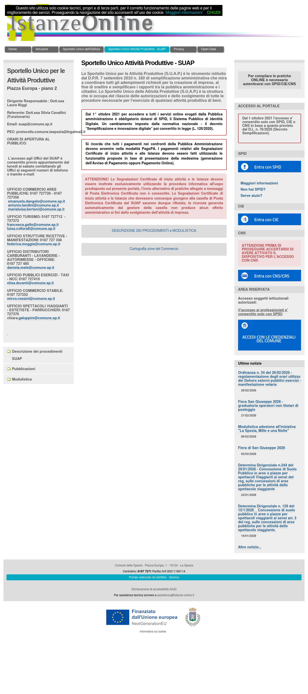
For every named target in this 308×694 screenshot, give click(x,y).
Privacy (179, 49)
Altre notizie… (249, 547)
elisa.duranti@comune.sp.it (30, 283)
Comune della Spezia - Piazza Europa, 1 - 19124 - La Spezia (154, 565)
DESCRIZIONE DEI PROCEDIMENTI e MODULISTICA (154, 231)
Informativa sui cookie (153, 631)
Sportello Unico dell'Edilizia (81, 49)
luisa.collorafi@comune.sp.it (31, 229)
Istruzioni (42, 49)
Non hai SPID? (253, 189)
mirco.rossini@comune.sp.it (31, 299)
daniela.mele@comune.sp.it (30, 268)
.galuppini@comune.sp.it (39, 318)
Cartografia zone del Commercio (154, 249)
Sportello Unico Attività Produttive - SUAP (137, 49)
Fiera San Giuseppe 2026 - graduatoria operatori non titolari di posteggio (268, 406)
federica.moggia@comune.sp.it (33, 244)
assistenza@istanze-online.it (175, 595)
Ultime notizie (250, 363)
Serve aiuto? (251, 196)
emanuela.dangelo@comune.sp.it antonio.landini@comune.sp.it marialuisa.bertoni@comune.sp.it (36, 205)
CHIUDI (213, 13)
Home (12, 49)
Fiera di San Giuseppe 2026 (261, 448)
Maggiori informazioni (259, 183)
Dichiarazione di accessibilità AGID (154, 589)
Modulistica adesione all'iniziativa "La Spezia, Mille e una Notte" (267, 429)
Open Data (208, 49)
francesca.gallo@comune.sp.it (33, 225)
